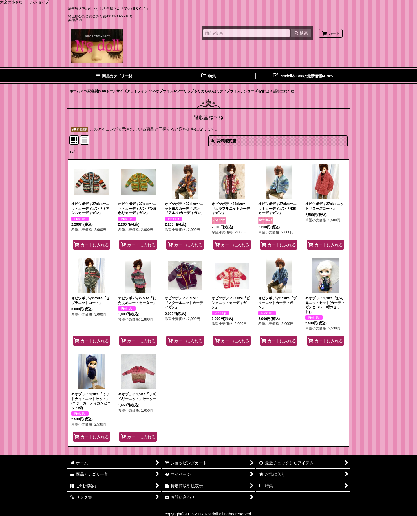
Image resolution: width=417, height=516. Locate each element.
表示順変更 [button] (223, 141)
